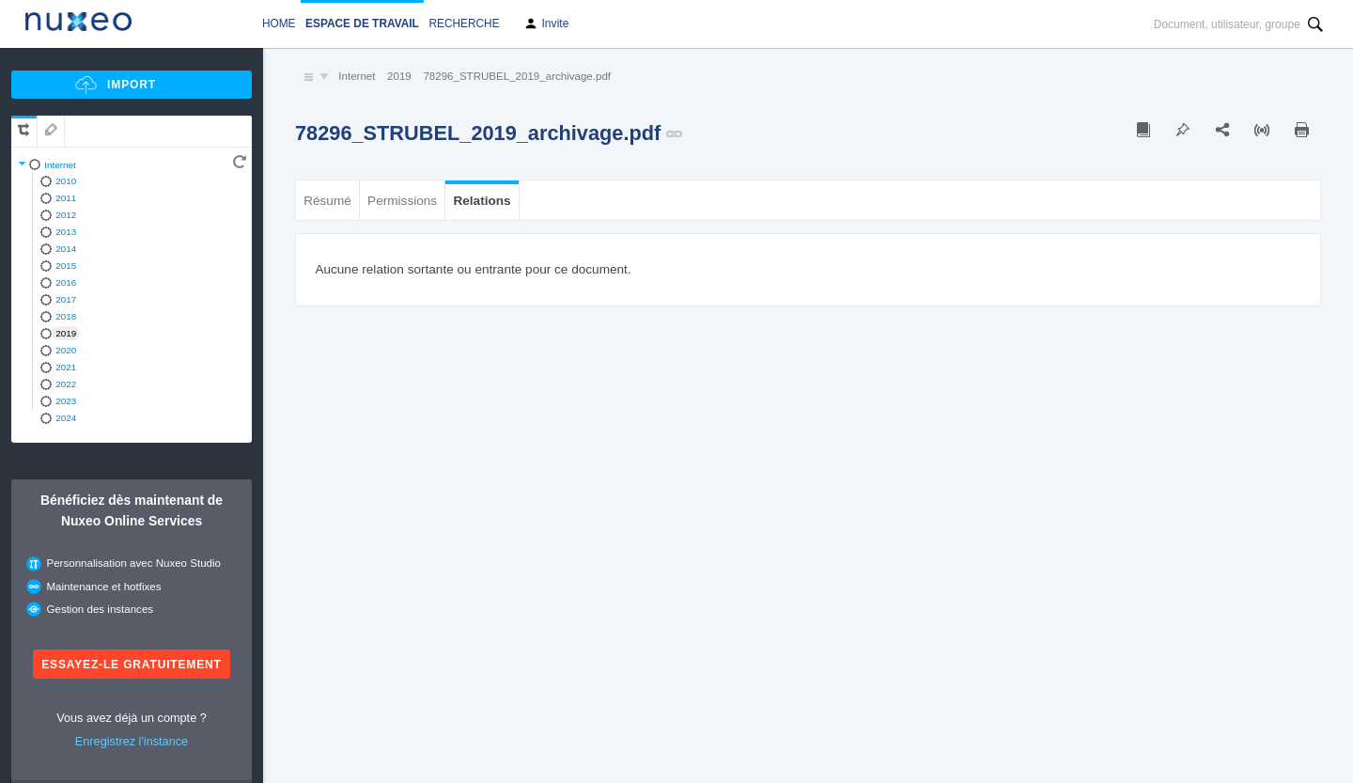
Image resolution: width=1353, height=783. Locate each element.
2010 (65, 181)
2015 (65, 265)
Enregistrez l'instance (131, 741)
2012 (65, 215)
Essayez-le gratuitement (131, 664)
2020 (65, 350)
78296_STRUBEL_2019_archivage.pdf (517, 76)
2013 (65, 232)
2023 (65, 401)
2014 (65, 248)
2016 (65, 282)
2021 (65, 367)
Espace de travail (362, 23)
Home (279, 23)
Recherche (463, 23)
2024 (65, 418)
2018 (65, 316)
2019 (65, 333)
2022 (65, 384)
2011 (65, 198)
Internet (60, 165)
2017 (65, 299)
